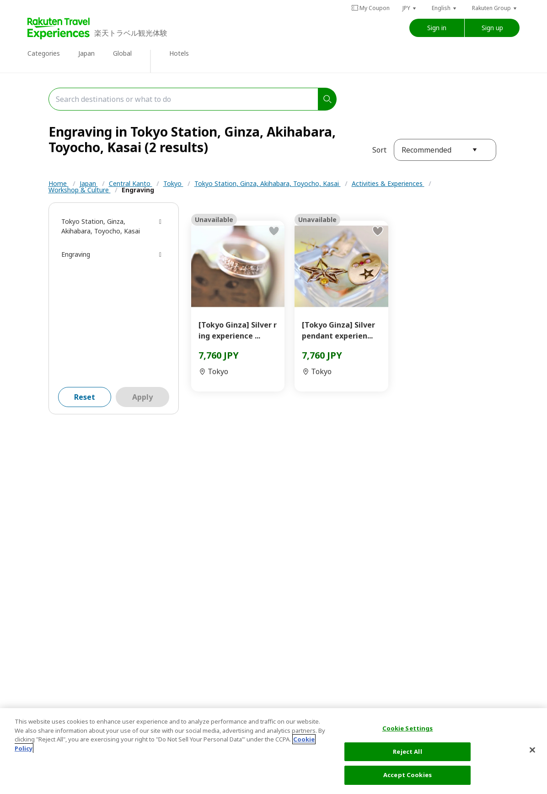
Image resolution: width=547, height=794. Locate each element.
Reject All (407, 751)
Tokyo (173, 183)
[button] (410, 8)
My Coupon (370, 8)
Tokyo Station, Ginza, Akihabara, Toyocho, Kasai (267, 183)
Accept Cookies (407, 775)
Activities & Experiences (388, 183)
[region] (273, 751)
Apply (142, 397)
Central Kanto (130, 183)
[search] (327, 99)
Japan (86, 53)
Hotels (179, 53)
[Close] (532, 750)
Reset (84, 397)
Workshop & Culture (79, 189)
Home (58, 183)
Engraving (138, 189)
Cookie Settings (407, 728)
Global (122, 53)
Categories (43, 53)
